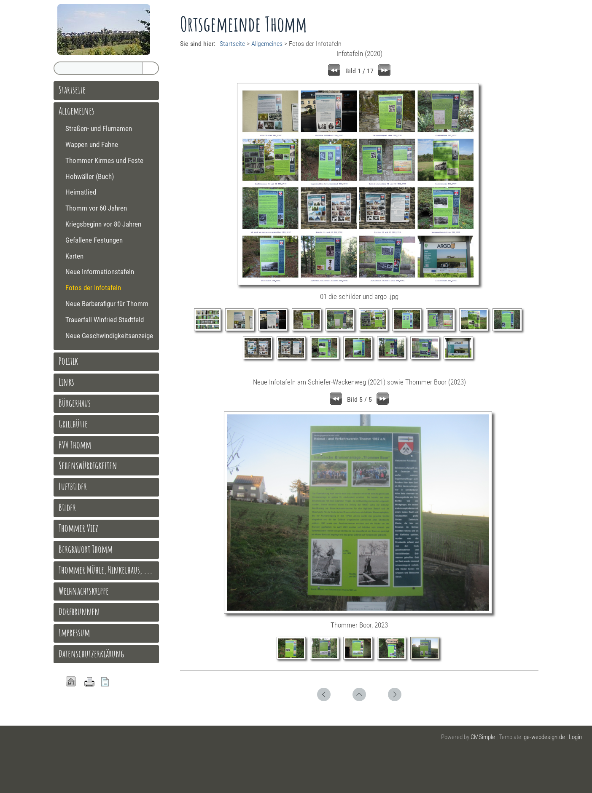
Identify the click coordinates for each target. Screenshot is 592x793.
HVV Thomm (75, 444)
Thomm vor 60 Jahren (96, 208)
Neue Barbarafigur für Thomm (106, 303)
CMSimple (483, 737)
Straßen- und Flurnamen (98, 128)
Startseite (232, 44)
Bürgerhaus (75, 403)
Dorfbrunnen (79, 611)
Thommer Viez (78, 528)
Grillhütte (73, 423)
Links (66, 382)
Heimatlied (80, 192)
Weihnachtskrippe (84, 591)
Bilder (67, 507)
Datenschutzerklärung (91, 653)
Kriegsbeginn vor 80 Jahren (103, 224)
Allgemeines (267, 44)
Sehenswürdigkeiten (88, 465)
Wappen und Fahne (91, 144)
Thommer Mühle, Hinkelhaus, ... (106, 569)
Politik (68, 361)
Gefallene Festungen (94, 240)
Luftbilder (73, 486)
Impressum (74, 632)
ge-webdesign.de (544, 737)
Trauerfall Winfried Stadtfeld (104, 319)
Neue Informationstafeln (99, 271)
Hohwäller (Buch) (89, 176)
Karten (74, 256)
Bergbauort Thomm (86, 549)
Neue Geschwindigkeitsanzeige (109, 335)
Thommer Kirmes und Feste (104, 160)
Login (575, 737)
